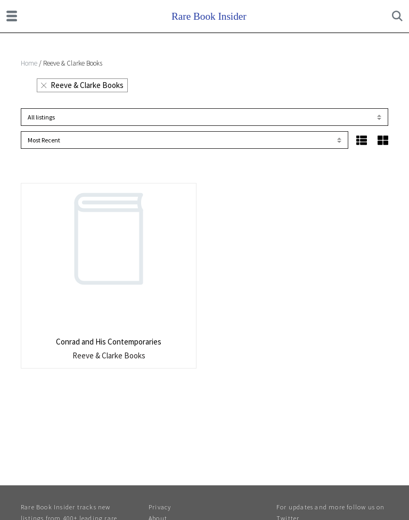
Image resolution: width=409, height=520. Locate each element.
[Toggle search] (397, 16)
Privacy (160, 507)
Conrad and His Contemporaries (108, 342)
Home (29, 63)
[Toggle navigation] (11, 16)
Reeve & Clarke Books (82, 85)
